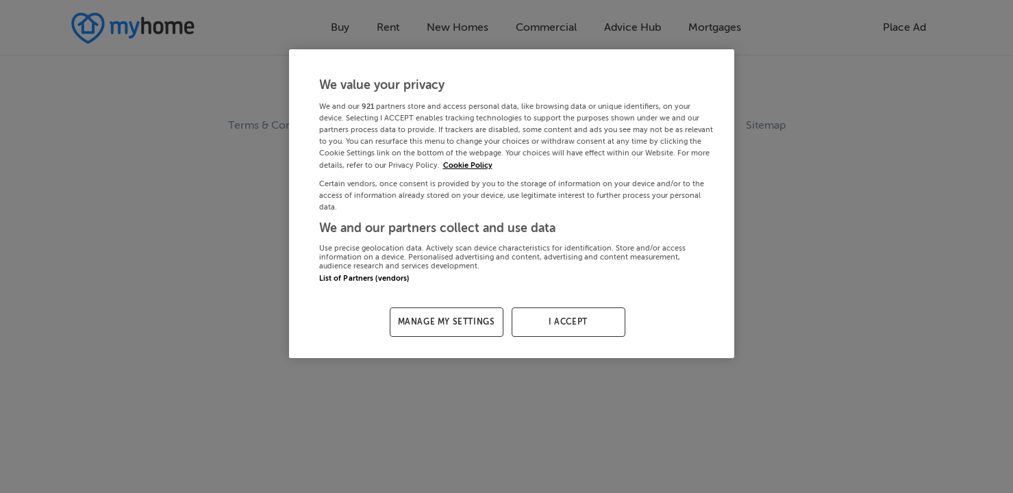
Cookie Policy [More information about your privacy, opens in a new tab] (467, 165)
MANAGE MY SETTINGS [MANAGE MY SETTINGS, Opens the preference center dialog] (446, 322)
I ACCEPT (568, 322)
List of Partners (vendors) (364, 278)
